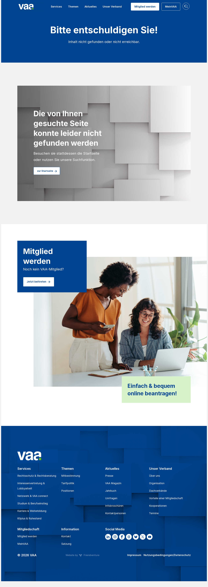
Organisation (156, 483)
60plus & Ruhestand (29, 518)
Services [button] (56, 6)
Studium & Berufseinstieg (32, 503)
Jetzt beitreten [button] (39, 282)
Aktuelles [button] (90, 6)
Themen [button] (73, 6)
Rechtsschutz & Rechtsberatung (36, 475)
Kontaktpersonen (115, 513)
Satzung (66, 543)
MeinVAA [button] (171, 6)
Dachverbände (158, 490)
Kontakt (66, 536)
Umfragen (111, 498)
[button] (186, 6)
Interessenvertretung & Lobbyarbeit (31, 486)
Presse (109, 475)
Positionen (67, 490)
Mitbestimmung (70, 475)
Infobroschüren (114, 505)
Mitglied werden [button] (145, 6)
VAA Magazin (113, 483)
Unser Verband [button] (112, 6)
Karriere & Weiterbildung (31, 510)
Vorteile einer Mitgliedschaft (166, 498)
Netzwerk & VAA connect (32, 495)
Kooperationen (158, 505)
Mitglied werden (27, 536)
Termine (154, 513)
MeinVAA (22, 543)
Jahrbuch (110, 490)
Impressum (134, 555)
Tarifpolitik (67, 483)
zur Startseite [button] (47, 171)
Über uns (154, 475)
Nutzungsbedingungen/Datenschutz (167, 555)
